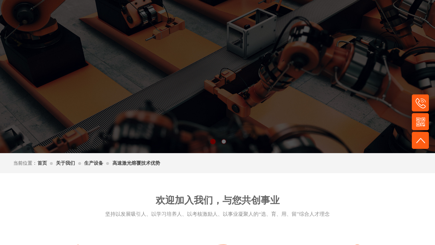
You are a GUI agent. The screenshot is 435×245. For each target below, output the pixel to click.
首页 (42, 163)
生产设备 (93, 163)
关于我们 (65, 163)
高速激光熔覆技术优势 (136, 163)
